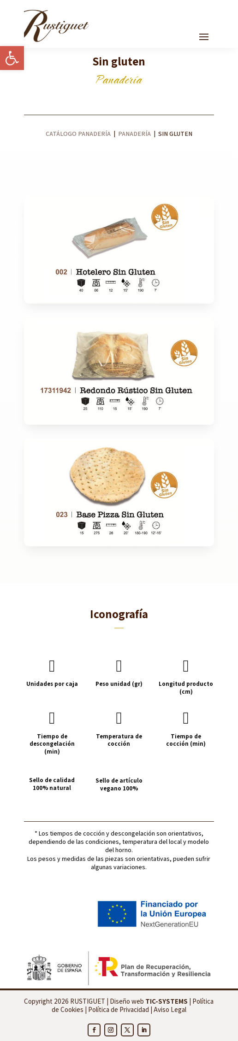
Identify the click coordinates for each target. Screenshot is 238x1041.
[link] (12, 58)
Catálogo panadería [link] (78, 133)
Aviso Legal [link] (170, 1009)
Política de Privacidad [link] (118, 1009)
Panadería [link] (135, 133)
